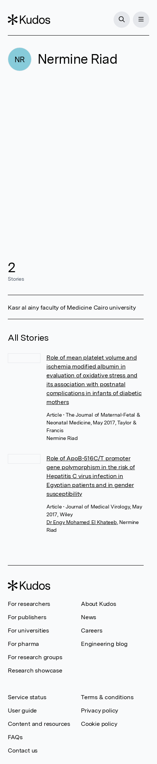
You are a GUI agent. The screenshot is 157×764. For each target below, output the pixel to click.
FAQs (15, 737)
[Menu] (141, 19)
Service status (27, 697)
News (88, 617)
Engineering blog (104, 643)
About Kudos (98, 603)
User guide (22, 710)
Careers (91, 630)
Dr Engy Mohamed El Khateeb (81, 522)
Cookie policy (99, 723)
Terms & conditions (107, 697)
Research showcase (35, 670)
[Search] (122, 19)
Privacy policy (99, 710)
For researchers (29, 603)
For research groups (35, 657)
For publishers (27, 617)
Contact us (22, 750)
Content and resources (39, 723)
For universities (28, 630)
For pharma (23, 643)
